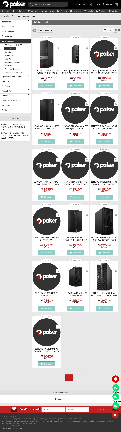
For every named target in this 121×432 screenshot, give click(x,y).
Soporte (62, 11)
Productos (18, 11)
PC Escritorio (41, 22)
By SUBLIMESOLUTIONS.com (12, 428)
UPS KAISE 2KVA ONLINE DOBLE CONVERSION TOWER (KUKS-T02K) (14, 126)
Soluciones (47, 11)
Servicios (32, 11)
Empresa (75, 11)
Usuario (100, 11)
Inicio (5, 11)
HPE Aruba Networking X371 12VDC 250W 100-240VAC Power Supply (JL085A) (15, 135)
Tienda (88, 11)
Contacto (113, 11)
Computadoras (29, 16)
